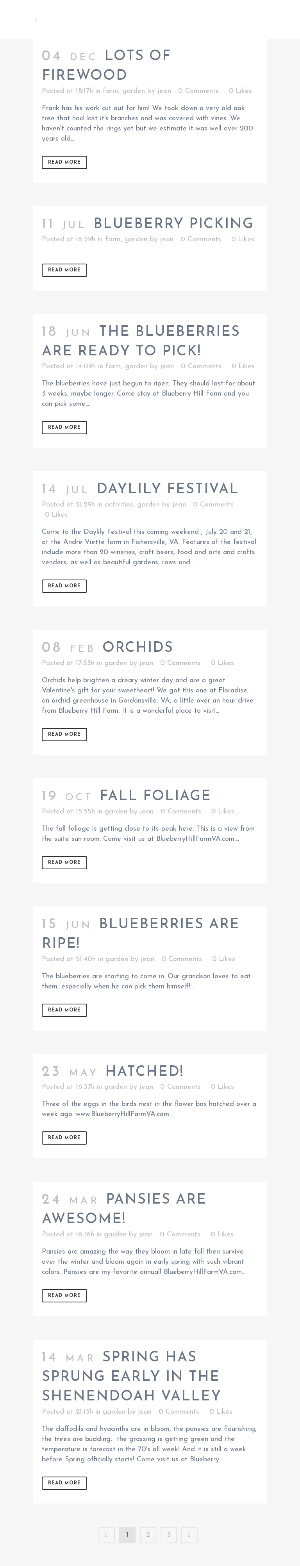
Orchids (137, 648)
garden (133, 91)
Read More (64, 162)
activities (119, 504)
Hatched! (144, 1072)
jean (164, 91)
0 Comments (198, 91)
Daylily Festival (167, 490)
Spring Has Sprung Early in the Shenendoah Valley (131, 1377)
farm (110, 91)
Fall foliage (155, 797)
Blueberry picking (173, 225)
